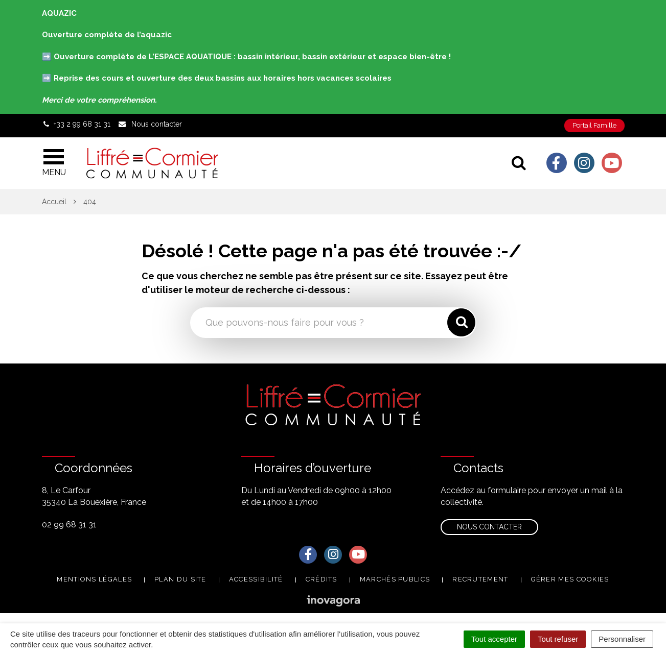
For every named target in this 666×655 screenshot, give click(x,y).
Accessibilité (256, 579)
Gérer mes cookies (570, 579)
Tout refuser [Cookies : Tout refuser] (558, 639)
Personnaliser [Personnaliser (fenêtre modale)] (622, 639)
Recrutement (480, 579)
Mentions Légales (94, 579)
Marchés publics (395, 579)
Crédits (321, 579)
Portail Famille (594, 125)
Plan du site (180, 579)
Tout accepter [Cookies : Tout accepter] (494, 639)
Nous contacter (489, 527)
